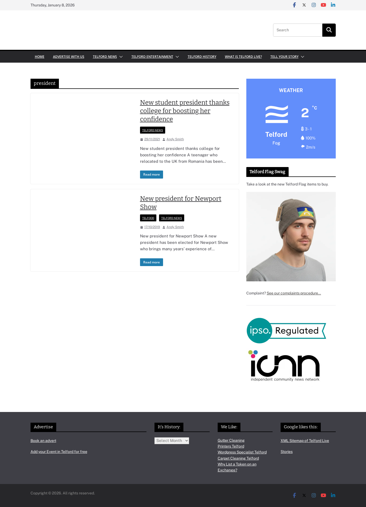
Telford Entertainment (152, 56)
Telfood (148, 218)
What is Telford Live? (243, 56)
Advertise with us (68, 56)
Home (39, 56)
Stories (287, 451)
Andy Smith (175, 139)
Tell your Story (284, 56)
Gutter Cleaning (231, 440)
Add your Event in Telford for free (59, 451)
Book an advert (43, 440)
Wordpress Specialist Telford (242, 452)
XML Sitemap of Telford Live (305, 440)
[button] (120, 57)
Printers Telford (231, 446)
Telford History (202, 56)
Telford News (105, 56)
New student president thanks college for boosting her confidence (184, 111)
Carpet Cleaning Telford (238, 458)
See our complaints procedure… (294, 293)
